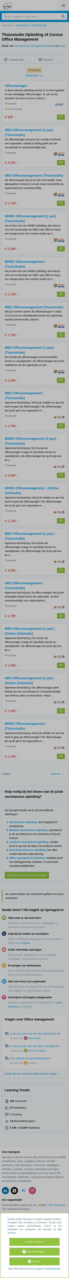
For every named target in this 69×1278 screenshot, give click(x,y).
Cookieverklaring (52, 1269)
